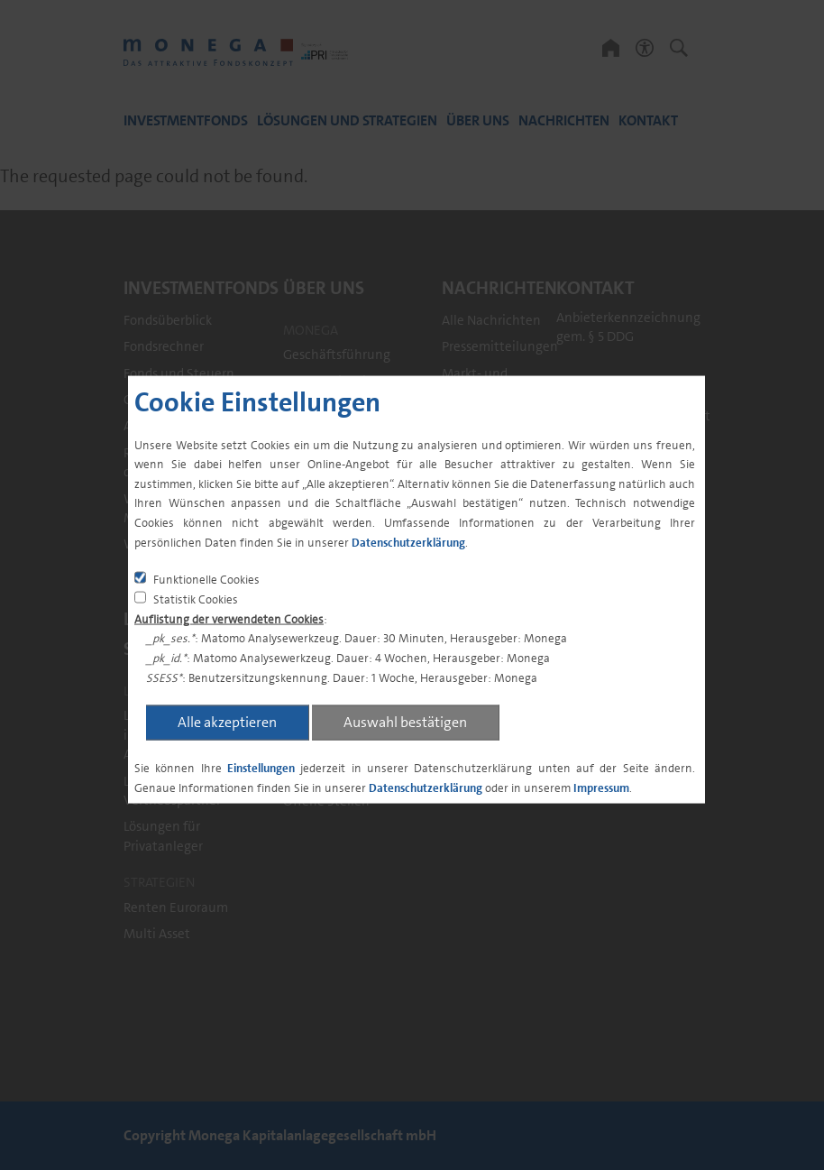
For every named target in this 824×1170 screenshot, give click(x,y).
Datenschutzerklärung (408, 541)
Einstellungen (261, 768)
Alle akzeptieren (227, 722)
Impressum (601, 787)
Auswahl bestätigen (405, 722)
